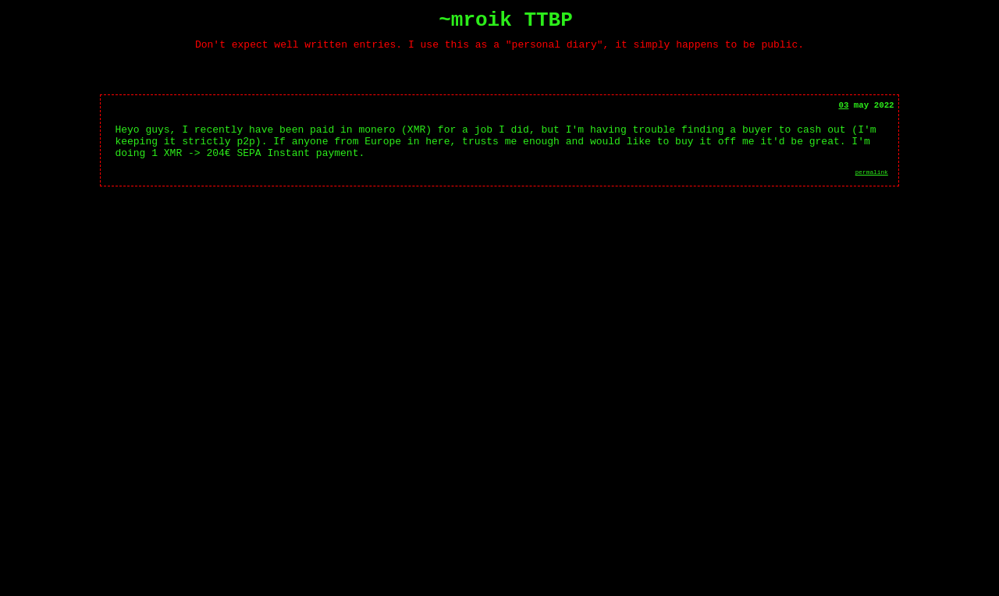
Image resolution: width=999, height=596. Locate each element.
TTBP (548, 23)
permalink (871, 189)
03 (843, 113)
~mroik (475, 23)
